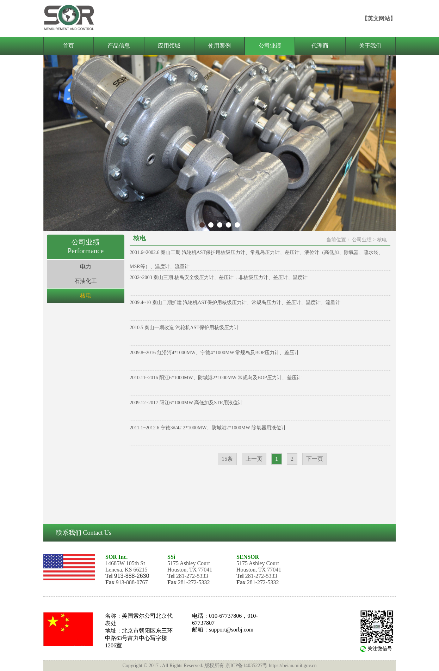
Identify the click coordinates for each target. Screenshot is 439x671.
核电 (85, 295)
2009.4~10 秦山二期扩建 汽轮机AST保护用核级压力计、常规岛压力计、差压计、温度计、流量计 (235, 302)
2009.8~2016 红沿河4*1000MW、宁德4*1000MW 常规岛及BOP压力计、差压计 (214, 352)
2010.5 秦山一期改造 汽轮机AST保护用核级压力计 (184, 327)
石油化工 (85, 281)
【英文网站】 (379, 19)
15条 (227, 459)
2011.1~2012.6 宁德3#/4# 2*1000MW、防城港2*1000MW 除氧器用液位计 (208, 427)
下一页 (314, 459)
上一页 (254, 459)
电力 (85, 267)
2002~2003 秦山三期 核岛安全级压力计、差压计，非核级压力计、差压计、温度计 (219, 277)
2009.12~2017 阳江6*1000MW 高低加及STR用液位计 (186, 402)
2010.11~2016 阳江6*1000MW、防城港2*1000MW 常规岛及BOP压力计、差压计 (216, 377)
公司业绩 (362, 239)
